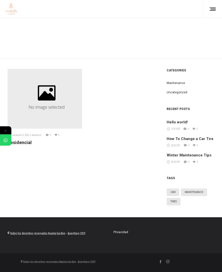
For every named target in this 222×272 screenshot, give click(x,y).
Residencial (20, 142)
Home (111, 32)
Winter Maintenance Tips (189, 155)
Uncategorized (177, 92)
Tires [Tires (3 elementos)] (173, 201)
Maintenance (176, 83)
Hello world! (177, 122)
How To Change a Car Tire (190, 139)
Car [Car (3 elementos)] (172, 192)
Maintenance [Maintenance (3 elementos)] (194, 192)
